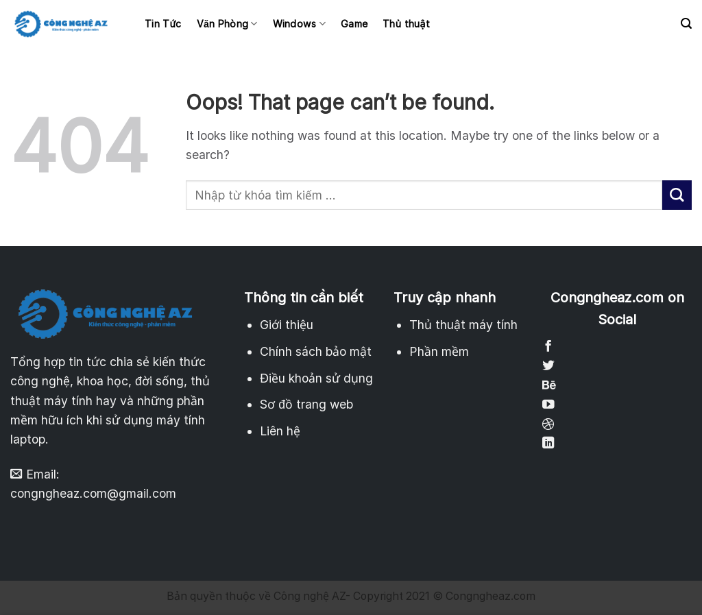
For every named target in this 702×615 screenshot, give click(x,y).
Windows (299, 23)
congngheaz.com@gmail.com (93, 493)
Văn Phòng (227, 23)
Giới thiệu (286, 324)
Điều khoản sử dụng (316, 378)
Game (354, 23)
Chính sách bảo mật (316, 351)
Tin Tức (163, 23)
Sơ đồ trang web (306, 404)
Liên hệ (280, 431)
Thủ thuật (406, 23)
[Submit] (677, 195)
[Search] (686, 23)
